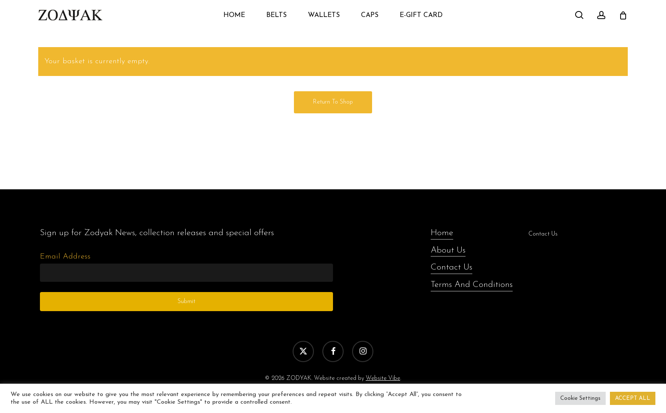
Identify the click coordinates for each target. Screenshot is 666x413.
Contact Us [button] (451, 267)
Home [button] (442, 233)
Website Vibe (383, 378)
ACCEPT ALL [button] (632, 398)
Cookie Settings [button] (580, 398)
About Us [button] (448, 250)
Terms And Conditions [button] (472, 285)
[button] (157, 233)
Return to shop (333, 102)
